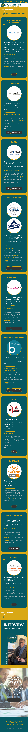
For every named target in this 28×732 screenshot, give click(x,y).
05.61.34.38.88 (9, 54)
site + (14, 74)
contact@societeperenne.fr (14, 721)
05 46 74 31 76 (9, 488)
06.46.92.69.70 (9, 112)
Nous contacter (14, 700)
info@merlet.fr (9, 308)
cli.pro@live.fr (9, 433)
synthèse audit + (16, 132)
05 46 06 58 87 (9, 366)
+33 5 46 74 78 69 (14, 723)
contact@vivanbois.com (12, 114)
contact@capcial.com (11, 170)
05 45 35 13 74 (9, 587)
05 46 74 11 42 (9, 245)
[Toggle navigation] (25, 5)
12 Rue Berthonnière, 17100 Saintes (14, 724)
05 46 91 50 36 (9, 305)
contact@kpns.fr (10, 248)
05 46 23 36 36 (9, 528)
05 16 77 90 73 (9, 431)
